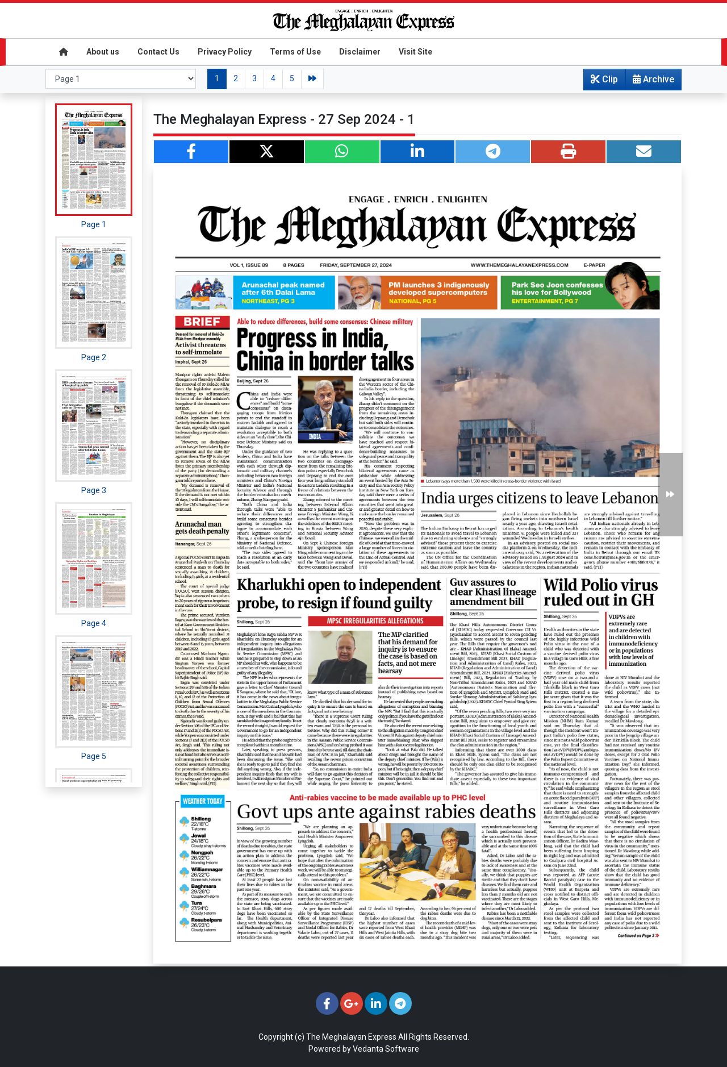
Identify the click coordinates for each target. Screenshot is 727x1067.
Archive (650, 82)
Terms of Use (295, 51)
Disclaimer (360, 51)
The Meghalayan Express (351, 1036)
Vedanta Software (386, 1048)
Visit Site (415, 51)
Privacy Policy (225, 51)
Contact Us (158, 51)
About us (102, 51)
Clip (604, 79)
